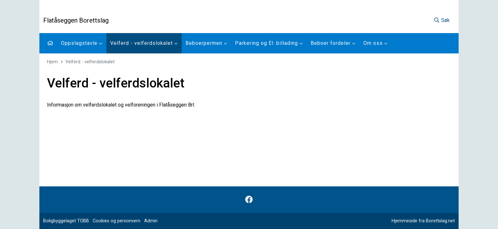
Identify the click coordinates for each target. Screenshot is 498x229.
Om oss (375, 43)
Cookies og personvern (116, 221)
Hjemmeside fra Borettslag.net (423, 221)
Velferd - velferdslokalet (144, 43)
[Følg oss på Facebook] (249, 199)
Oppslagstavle (82, 43)
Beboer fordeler (333, 43)
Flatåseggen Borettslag (76, 20)
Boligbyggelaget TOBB (66, 221)
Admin (151, 221)
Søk (442, 20)
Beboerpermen (206, 43)
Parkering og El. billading (269, 43)
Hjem (52, 62)
